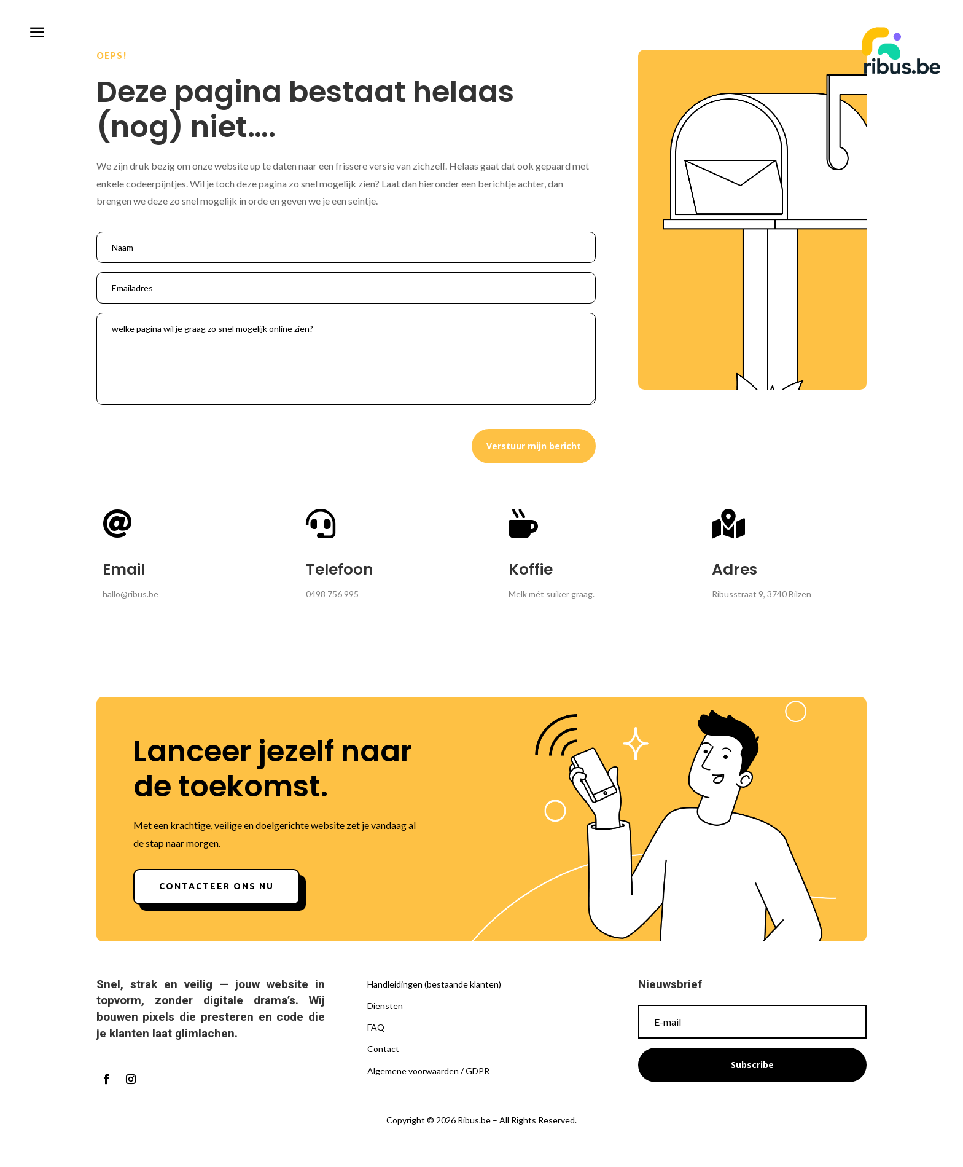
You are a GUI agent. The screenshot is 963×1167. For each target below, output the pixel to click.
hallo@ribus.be (130, 594)
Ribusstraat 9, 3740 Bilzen (761, 594)
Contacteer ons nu (216, 886)
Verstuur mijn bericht (533, 446)
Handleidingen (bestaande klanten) (434, 984)
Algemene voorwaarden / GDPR (428, 1071)
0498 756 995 (332, 594)
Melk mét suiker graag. (552, 594)
